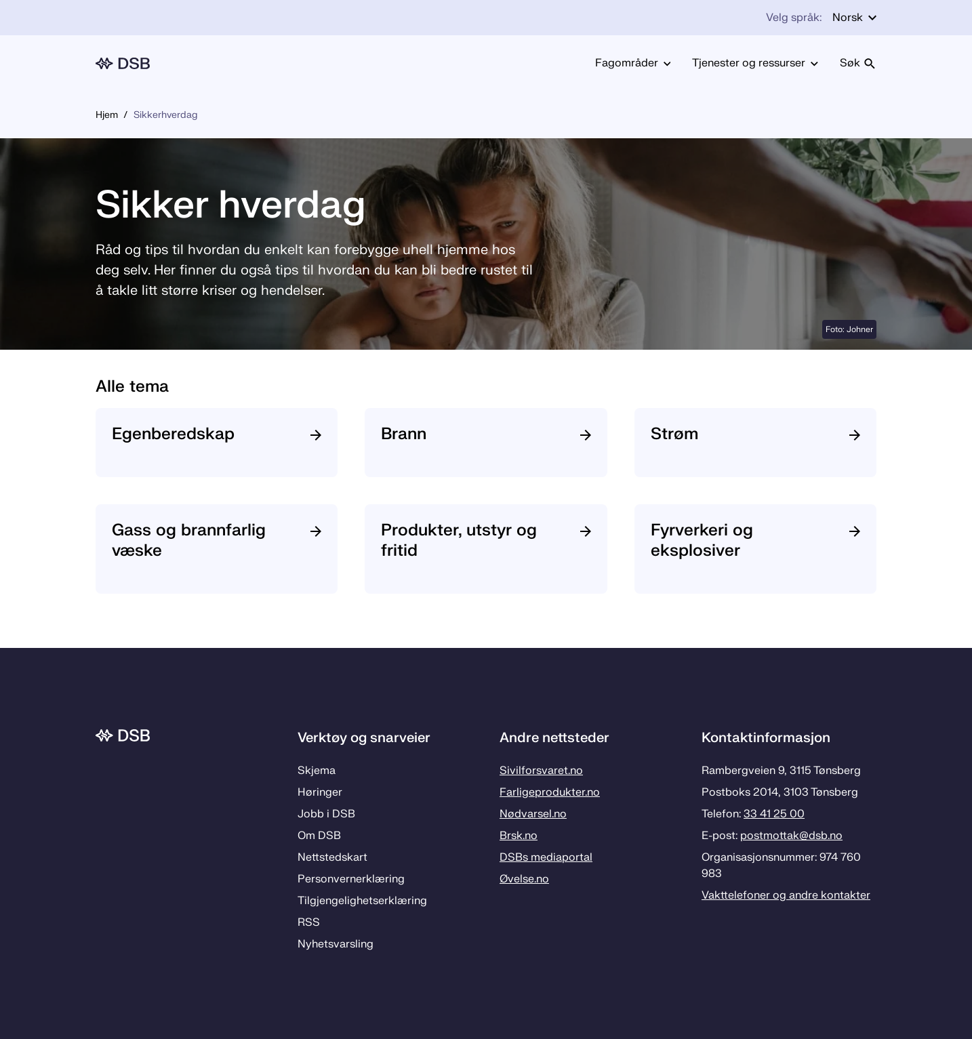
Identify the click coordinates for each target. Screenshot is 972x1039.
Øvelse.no (524, 879)
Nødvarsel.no (533, 814)
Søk (858, 63)
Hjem (107, 115)
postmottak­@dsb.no (791, 835)
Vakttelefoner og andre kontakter (786, 895)
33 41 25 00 (774, 814)
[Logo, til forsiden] (123, 63)
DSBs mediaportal (546, 857)
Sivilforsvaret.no (541, 770)
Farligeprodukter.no (550, 792)
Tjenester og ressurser (755, 63)
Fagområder (633, 63)
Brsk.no (519, 835)
